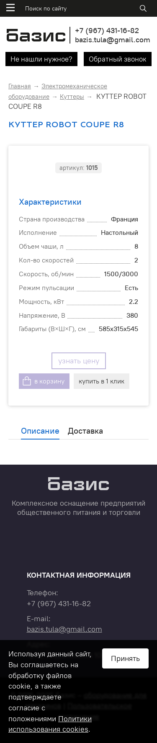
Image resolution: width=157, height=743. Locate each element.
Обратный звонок (118, 59)
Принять (125, 658)
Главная (19, 86)
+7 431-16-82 (107, 30)
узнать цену (78, 360)
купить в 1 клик (101, 381)
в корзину (49, 381)
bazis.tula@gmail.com (112, 39)
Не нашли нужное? (41, 59)
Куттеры (72, 96)
